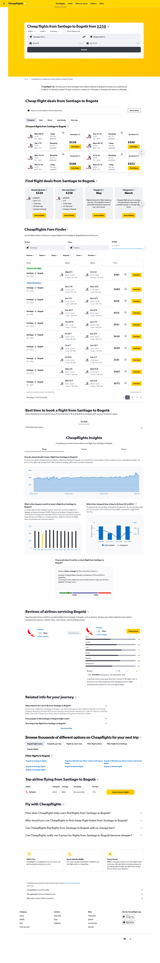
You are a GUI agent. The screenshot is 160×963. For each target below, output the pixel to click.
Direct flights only (73, 31)
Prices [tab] (44, 449)
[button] (4, 3)
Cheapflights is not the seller (85, 889)
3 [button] (136, 397)
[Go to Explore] (4, 25)
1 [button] (127, 397)
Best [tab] (41, 120)
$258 (101, 26)
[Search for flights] (4, 10)
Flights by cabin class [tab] (74, 744)
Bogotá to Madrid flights (74, 766)
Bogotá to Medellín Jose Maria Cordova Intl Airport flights (84, 762)
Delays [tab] (123, 449)
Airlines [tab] (84, 449)
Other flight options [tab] (94, 744)
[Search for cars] (4, 20)
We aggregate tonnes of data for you (85, 894)
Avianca (41, 629)
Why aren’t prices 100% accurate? (85, 898)
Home (26, 79)
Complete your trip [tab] (54, 744)
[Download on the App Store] (128, 922)
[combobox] (31, 31)
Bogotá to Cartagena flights (36, 761)
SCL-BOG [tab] (84, 422)
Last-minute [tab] (61, 120)
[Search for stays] (4, 15)
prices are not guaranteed (72, 883)
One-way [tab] (74, 120)
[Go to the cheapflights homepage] (17, 3)
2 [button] (132, 397)
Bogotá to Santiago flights (35, 766)
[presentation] (108, 27)
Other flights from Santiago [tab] (117, 744)
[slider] (144, 248)
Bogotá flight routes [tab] (34, 744)
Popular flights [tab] (32, 749)
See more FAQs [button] (66, 728)
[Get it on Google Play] (128, 916)
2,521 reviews (43, 636)
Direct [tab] (50, 120)
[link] (39, 215)
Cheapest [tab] (30, 120)
